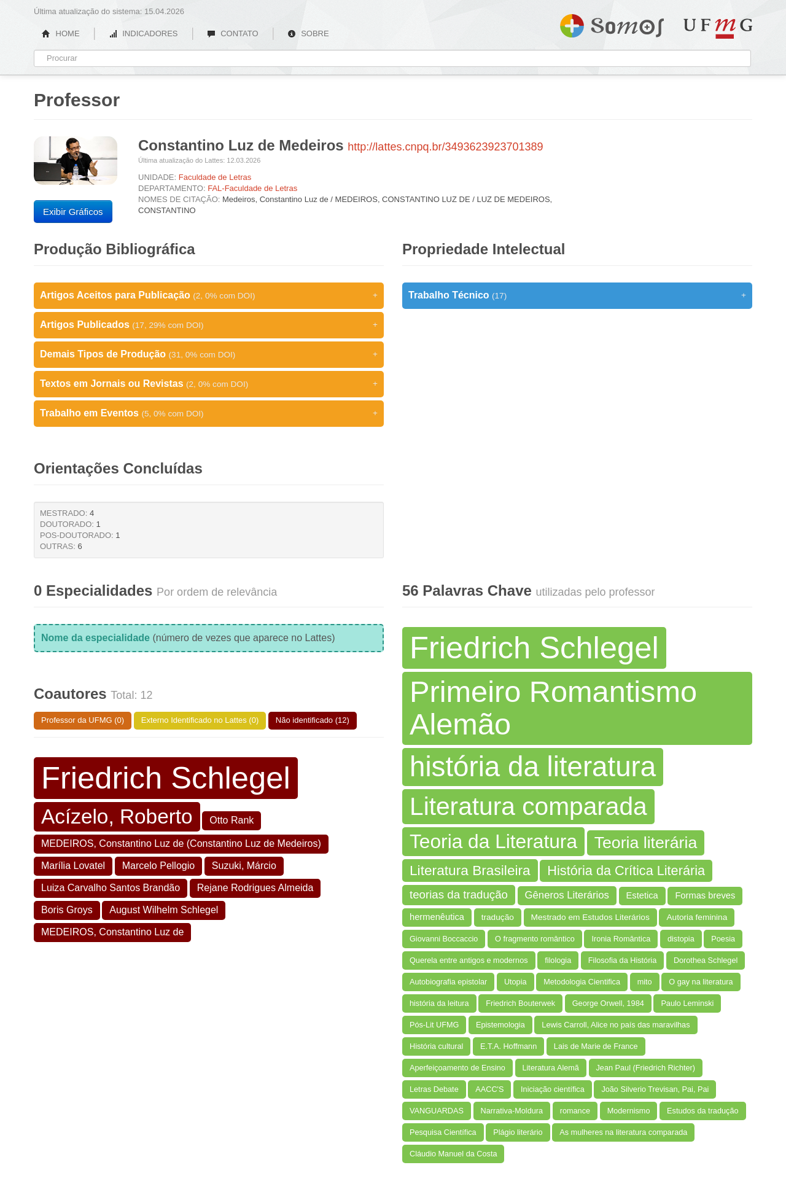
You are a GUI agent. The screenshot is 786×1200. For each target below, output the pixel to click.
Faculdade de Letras (215, 177)
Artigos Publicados (209, 324)
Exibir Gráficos (73, 211)
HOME (61, 33)
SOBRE (308, 33)
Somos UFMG (612, 23)
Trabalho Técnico (577, 295)
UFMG (717, 28)
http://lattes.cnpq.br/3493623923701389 (445, 147)
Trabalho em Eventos (209, 413)
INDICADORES (143, 33)
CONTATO (233, 33)
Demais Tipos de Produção (209, 354)
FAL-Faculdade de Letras (252, 188)
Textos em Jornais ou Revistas (209, 383)
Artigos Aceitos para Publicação (209, 295)
